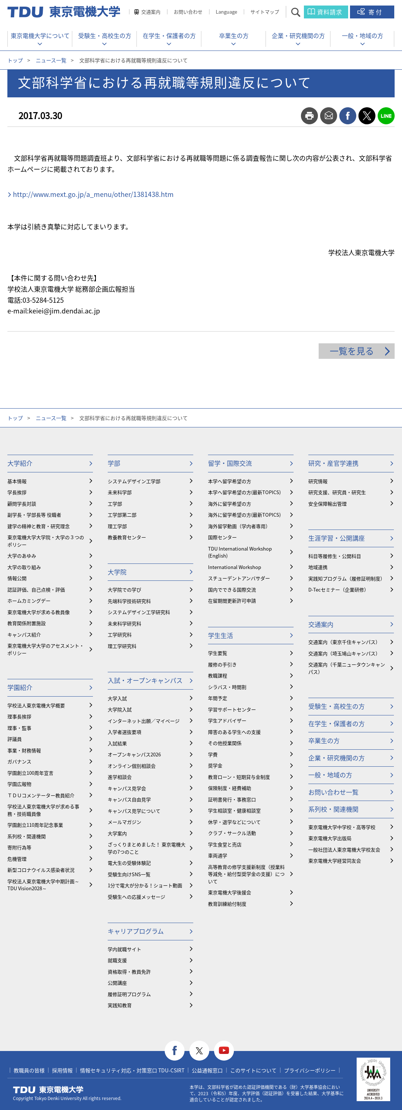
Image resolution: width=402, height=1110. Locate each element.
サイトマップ (264, 11)
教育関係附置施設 (26, 623)
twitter (366, 115)
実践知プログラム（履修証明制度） (346, 578)
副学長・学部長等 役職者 (34, 514)
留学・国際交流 (230, 463)
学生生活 (220, 635)
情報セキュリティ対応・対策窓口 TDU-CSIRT (132, 1070)
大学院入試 (120, 709)
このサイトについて (253, 1070)
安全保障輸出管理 (327, 503)
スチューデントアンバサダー (239, 578)
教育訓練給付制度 (227, 903)
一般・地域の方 (362, 35)
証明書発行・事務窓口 (232, 799)
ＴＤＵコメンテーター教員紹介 (40, 795)
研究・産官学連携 (333, 463)
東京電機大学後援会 (229, 892)
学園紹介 (19, 687)
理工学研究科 (122, 645)
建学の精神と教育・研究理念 (38, 526)
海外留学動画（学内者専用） (239, 526)
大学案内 (117, 833)
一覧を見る (352, 350)
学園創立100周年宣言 (30, 772)
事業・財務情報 (24, 750)
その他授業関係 (225, 742)
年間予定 (217, 697)
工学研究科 (120, 634)
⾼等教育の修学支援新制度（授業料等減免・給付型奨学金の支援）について (246, 874)
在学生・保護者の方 (169, 35)
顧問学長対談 (21, 503)
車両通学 (217, 855)
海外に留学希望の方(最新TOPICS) (244, 514)
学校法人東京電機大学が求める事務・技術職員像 (43, 810)
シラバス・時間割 (227, 686)
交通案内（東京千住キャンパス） (344, 641)
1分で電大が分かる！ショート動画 (145, 885)
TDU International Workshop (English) (240, 552)
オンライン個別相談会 (132, 765)
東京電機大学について (40, 35)
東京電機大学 (48, 1089)
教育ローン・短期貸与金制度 (239, 776)
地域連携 (318, 566)
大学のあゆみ (21, 555)
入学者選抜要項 (124, 731)
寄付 (375, 11)
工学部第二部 (122, 514)
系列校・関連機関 (26, 836)
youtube (224, 1051)
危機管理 (17, 858)
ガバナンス (19, 761)
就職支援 (117, 960)
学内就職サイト (124, 949)
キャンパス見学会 (127, 788)
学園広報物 (19, 783)
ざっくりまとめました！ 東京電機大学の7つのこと (147, 848)
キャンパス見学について (134, 810)
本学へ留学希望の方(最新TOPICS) (244, 492)
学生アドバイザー (227, 720)
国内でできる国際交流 (232, 589)
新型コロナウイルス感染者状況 (40, 869)
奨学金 (215, 765)
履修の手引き (222, 664)
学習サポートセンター (232, 709)
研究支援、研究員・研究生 (337, 492)
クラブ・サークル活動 (232, 832)
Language (226, 11)
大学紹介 (19, 463)
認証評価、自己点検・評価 (36, 589)
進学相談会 (120, 776)
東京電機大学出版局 (329, 838)
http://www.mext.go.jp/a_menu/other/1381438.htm (93, 194)
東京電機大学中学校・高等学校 (341, 826)
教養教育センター (127, 537)
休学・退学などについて (234, 821)
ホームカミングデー (29, 600)
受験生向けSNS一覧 (129, 874)
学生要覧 (217, 652)
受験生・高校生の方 (104, 35)
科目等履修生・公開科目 (334, 555)
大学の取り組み (24, 566)
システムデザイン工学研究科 (139, 611)
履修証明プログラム (129, 994)
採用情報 (62, 1070)
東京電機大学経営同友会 (334, 860)
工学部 (115, 503)
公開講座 (117, 982)
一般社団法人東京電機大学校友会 (344, 849)
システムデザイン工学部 (134, 481)
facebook (347, 115)
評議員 (14, 738)
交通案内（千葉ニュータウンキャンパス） (346, 668)
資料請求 (329, 11)
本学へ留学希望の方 (229, 481)
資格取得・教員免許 (129, 971)
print (309, 115)
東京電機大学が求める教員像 (38, 611)
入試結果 (117, 743)
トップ (15, 60)
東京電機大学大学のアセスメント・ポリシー (45, 649)
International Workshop (234, 566)
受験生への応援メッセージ (136, 896)
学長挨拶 (17, 492)
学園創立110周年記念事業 (35, 824)
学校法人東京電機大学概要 (36, 705)
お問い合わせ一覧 (333, 792)
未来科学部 (120, 492)
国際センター (222, 537)
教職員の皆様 (29, 1070)
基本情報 (17, 481)
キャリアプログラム (136, 931)
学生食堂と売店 (225, 844)
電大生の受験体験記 (129, 862)
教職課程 (217, 675)
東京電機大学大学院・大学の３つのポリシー (45, 541)
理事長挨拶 (19, 716)
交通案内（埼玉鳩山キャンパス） (344, 653)
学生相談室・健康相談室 (234, 810)
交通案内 (150, 11)
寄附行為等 (19, 847)
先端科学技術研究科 (129, 600)
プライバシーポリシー (310, 1070)
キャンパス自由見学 (129, 799)
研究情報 (318, 481)
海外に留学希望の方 (229, 503)
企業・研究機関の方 (298, 35)
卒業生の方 (234, 35)
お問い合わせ (188, 11)
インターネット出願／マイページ (144, 720)
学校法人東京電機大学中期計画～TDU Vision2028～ (43, 885)
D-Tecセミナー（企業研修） (338, 589)
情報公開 (17, 578)
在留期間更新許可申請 (232, 600)
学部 (114, 463)
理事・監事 (19, 727)
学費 (213, 754)
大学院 (117, 571)
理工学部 (117, 526)
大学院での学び (124, 589)
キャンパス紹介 (24, 634)
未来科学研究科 (124, 623)
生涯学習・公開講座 (336, 537)
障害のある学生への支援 (234, 731)
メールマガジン (124, 821)
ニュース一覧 (51, 60)
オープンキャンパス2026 (134, 754)
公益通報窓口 (207, 1070)
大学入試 (117, 698)
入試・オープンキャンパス (145, 680)
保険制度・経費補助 (229, 787)
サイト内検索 (302, 12)
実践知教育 (120, 1005)
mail (328, 115)
